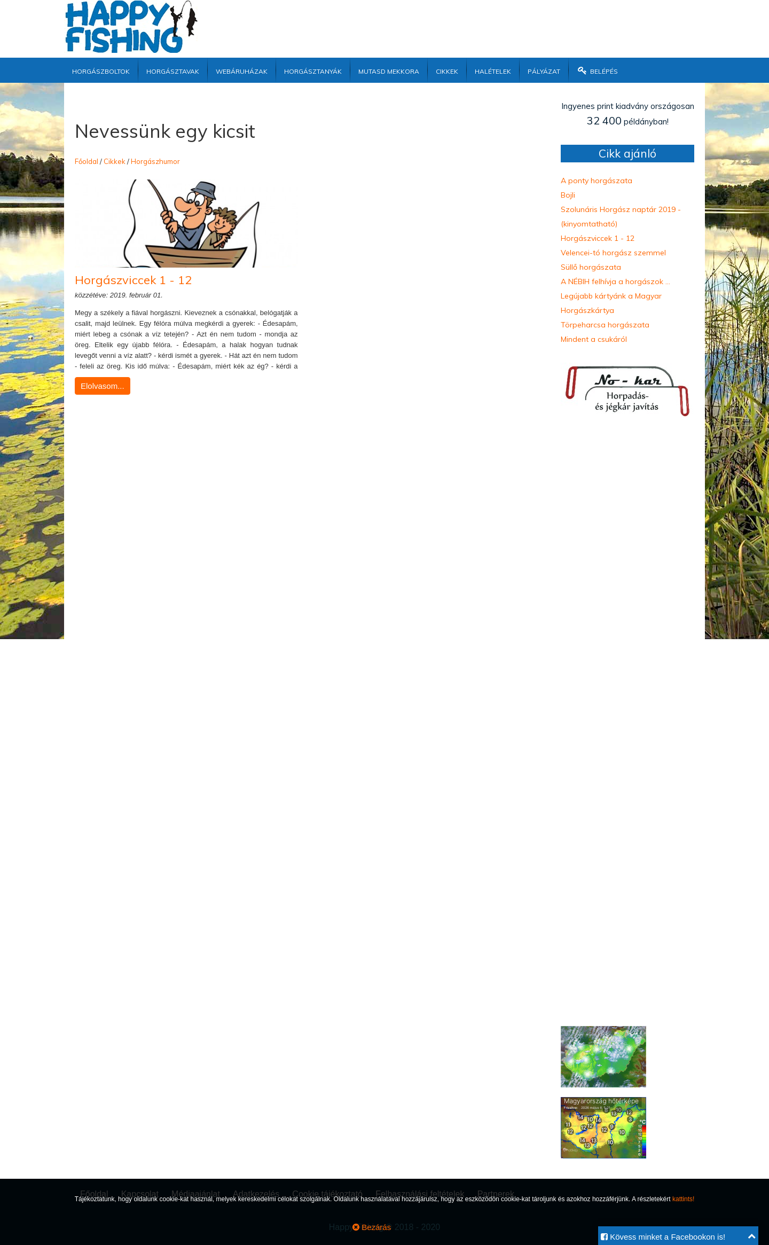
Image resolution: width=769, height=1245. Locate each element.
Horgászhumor (155, 161)
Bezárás (371, 1227)
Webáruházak (242, 70)
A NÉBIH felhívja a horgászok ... (615, 281)
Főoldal (86, 161)
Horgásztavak (172, 70)
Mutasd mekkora (388, 70)
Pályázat (544, 70)
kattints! (683, 1199)
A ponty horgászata (596, 180)
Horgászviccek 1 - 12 (133, 279)
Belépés (597, 70)
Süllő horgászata (591, 267)
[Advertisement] (457, 24)
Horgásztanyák (313, 70)
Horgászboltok (101, 70)
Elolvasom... (102, 385)
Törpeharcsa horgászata (605, 325)
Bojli (568, 195)
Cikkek (447, 70)
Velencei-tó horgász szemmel (613, 252)
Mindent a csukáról (594, 339)
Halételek (493, 70)
